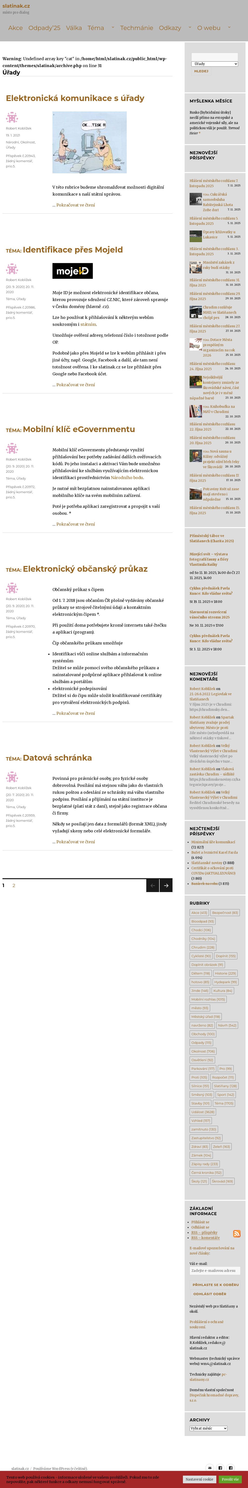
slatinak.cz (16, 6)
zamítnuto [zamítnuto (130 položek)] (203, 1129)
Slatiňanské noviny (207, 863)
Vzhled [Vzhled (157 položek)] (200, 1121)
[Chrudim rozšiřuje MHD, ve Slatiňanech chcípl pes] (196, 313)
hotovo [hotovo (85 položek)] (200, 982)
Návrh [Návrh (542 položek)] (227, 1025)
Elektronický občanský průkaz (77, 569)
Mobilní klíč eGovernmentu (70, 429)
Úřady (10, 147)
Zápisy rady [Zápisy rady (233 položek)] (204, 1164)
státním (88, 324)
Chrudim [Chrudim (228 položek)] (202, 947)
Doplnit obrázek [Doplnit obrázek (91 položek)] (207, 965)
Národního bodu (127, 477)
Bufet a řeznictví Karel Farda (214, 852)
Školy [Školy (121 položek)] (199, 1181)
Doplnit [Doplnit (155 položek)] (226, 956)
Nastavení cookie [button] (199, 1479)
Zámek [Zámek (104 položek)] (201, 1155)
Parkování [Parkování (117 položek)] (202, 1069)
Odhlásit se (200, 1227)
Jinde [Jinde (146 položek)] (199, 991)
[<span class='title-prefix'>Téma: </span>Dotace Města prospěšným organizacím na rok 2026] (196, 346)
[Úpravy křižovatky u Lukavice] (196, 238)
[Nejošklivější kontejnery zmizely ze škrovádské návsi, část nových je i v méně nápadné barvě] (196, 383)
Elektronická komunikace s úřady (75, 98)
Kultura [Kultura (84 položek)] (222, 991)
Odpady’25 (44, 27)
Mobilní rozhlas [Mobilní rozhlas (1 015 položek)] (208, 999)
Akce (15, 27)
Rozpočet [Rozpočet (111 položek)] (223, 1077)
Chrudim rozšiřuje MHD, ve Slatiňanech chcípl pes (219, 312)
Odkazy (170, 27)
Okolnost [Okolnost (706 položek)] (203, 1051)
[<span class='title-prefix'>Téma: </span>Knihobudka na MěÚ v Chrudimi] (196, 413)
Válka (74, 27)
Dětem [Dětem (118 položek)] (200, 973)
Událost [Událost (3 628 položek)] (202, 1112)
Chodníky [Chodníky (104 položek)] (203, 939)
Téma (96, 27)
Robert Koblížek (18, 128)
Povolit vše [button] (230, 1479)
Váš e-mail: (198, 1264)
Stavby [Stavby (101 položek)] (200, 1103)
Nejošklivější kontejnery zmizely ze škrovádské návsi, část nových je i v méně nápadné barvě (214, 387)
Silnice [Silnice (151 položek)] (200, 1086)
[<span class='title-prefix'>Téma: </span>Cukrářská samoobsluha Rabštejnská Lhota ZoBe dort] (196, 200)
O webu (209, 27)
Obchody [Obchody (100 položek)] (203, 1034)
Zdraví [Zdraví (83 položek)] (199, 1147)
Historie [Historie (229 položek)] (225, 973)
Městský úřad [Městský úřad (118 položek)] (205, 1017)
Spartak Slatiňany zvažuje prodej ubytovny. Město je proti (212, 722)
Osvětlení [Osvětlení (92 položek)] (202, 1060)
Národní (12, 142)
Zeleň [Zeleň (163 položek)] (221, 1147)
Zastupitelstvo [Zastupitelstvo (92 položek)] (206, 1138)
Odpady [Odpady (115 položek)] (201, 1043)
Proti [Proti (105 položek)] (199, 1077)
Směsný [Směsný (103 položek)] (201, 1095)
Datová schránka (49, 758)
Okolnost (27, 142)
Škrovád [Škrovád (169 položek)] (222, 1181)
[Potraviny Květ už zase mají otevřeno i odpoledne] (196, 495)
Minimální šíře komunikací (213, 842)
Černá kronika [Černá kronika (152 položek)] (206, 1173)
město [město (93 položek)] (199, 1008)
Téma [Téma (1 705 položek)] (224, 1103)
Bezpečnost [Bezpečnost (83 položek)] (225, 913)
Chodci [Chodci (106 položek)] (201, 930)
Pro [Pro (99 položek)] (226, 1069)
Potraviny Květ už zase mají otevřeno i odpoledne (221, 494)
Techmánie (136, 27)
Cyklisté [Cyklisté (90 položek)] (201, 956)
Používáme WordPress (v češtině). (60, 1469)
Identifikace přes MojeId (64, 250)
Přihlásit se (200, 1222)
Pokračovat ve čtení (75, 205)
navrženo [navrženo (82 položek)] (202, 1025)
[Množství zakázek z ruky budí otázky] (196, 269)
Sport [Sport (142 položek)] (225, 1095)
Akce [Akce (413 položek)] (199, 913)
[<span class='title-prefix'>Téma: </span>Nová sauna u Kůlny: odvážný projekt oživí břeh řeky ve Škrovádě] (196, 457)
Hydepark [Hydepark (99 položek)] (225, 982)
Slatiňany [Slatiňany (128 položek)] (225, 1086)
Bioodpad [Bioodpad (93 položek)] (202, 921)
